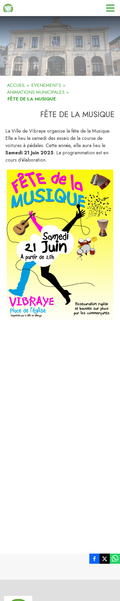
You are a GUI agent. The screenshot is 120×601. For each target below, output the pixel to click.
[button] (60, 245)
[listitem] (94, 560)
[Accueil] (8, 8)
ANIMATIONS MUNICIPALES (36, 92)
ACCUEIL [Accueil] (16, 85)
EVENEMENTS (46, 85)
